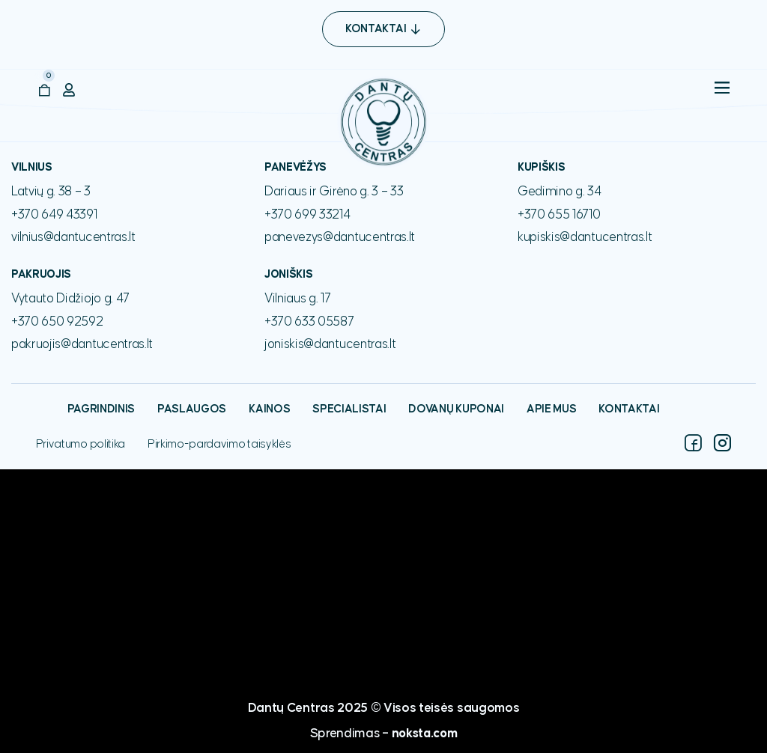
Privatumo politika (80, 444)
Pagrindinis (101, 409)
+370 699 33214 (307, 215)
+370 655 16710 (559, 215)
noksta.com (425, 733)
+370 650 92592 (57, 322)
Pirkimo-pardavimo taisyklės (219, 444)
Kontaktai (628, 409)
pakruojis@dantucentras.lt (82, 344)
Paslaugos (191, 409)
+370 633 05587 (309, 322)
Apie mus (551, 409)
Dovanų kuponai (456, 409)
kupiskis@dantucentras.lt (585, 237)
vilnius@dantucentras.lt (73, 237)
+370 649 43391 (54, 215)
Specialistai (349, 409)
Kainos (269, 409)
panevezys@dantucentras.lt (339, 237)
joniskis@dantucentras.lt (329, 344)
